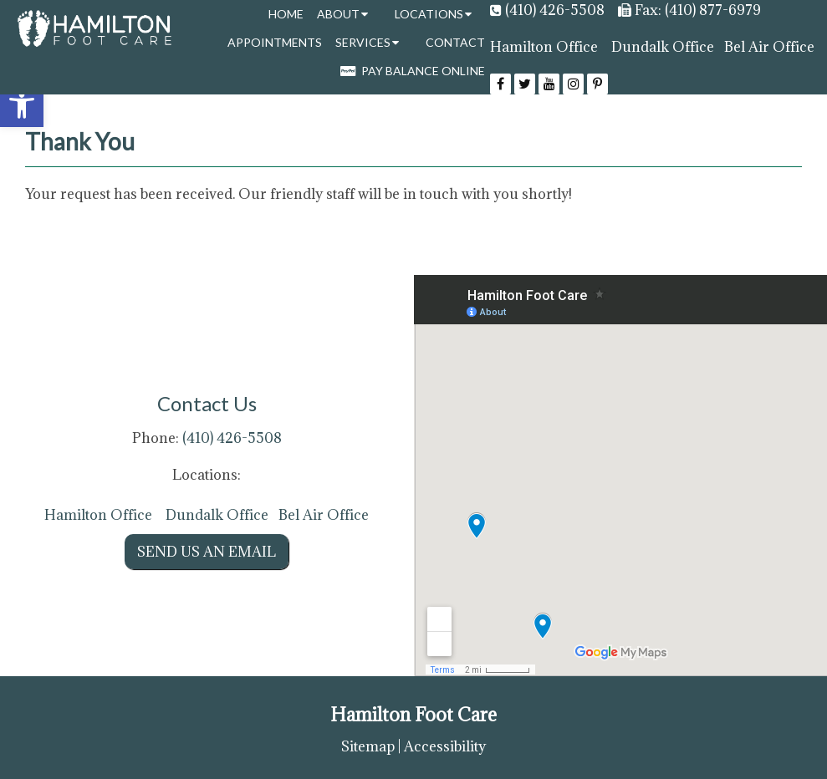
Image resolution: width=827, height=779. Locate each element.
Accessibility (445, 746)
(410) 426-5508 (555, 10)
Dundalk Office (662, 47)
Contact (455, 42)
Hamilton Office (544, 47)
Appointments (274, 42)
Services (363, 42)
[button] (21, 105)
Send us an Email (206, 551)
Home (286, 14)
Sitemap (368, 746)
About (338, 14)
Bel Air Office (769, 47)
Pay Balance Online (412, 71)
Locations (429, 14)
